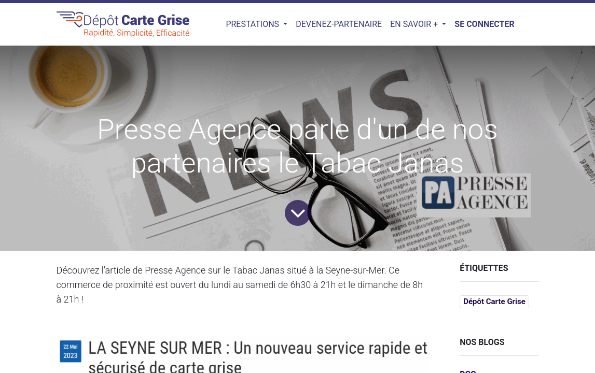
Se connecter (484, 24)
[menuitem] (339, 24)
